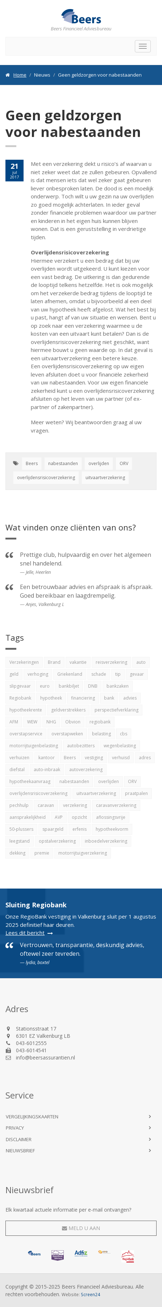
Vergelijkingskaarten (32, 1116)
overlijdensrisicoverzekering (46, 477)
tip (118, 674)
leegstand (19, 841)
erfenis (79, 829)
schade (98, 674)
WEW (32, 722)
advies (130, 698)
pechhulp (19, 805)
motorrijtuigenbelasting (33, 746)
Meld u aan (81, 1228)
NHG (51, 722)
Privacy (15, 1128)
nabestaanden (63, 463)
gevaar (137, 674)
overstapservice (25, 734)
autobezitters (81, 746)
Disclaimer (19, 1139)
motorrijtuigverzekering (82, 853)
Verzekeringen (24, 662)
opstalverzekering (57, 841)
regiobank (100, 722)
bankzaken (118, 686)
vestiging (94, 757)
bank (109, 698)
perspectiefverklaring (116, 710)
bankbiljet (69, 686)
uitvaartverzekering (105, 477)
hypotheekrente (25, 710)
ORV (124, 463)
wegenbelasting (120, 746)
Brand (54, 662)
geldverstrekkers (68, 710)
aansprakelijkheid (27, 817)
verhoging (38, 674)
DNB (92, 686)
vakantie (78, 662)
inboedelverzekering (106, 841)
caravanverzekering (116, 805)
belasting (101, 734)
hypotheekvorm (112, 829)
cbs (123, 734)
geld (13, 674)
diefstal (17, 769)
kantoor (46, 757)
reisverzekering (111, 662)
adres (145, 757)
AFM (13, 722)
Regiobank (20, 698)
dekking (17, 853)
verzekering (75, 805)
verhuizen (19, 757)
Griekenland (69, 674)
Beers (32, 463)
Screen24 (90, 1294)
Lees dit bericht (25, 932)
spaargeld (52, 829)
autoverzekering (86, 769)
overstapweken (67, 734)
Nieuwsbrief (20, 1150)
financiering (83, 698)
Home (19, 75)
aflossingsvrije (110, 817)
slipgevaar (20, 686)
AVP (59, 817)
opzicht (79, 817)
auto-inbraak (47, 769)
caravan (46, 805)
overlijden (98, 463)
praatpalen (136, 793)
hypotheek (51, 698)
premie (41, 853)
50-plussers (21, 829)
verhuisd (121, 757)
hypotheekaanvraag (29, 781)
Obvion (72, 722)
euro (45, 686)
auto (141, 662)
